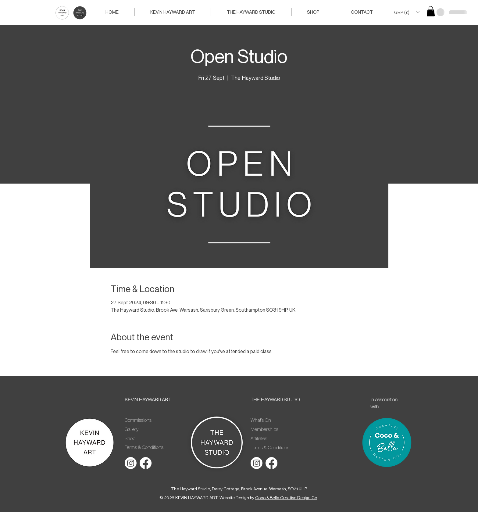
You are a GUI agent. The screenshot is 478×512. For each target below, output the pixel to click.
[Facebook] (146, 463)
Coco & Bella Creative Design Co (286, 497)
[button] (406, 12)
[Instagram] (131, 463)
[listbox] (406, 12)
